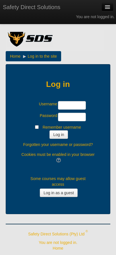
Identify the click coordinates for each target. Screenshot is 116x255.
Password (48, 115)
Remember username (62, 127)
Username (48, 104)
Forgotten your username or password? (58, 144)
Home (58, 248)
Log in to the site (42, 56)
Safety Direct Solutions (31, 7)
